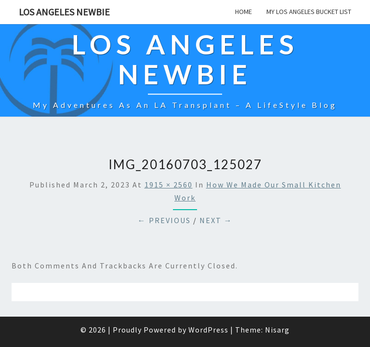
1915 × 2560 (169, 160)
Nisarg (277, 305)
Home (243, 11)
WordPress (208, 305)
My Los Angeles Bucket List (308, 11)
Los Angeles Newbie (64, 12)
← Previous (164, 196)
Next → (216, 196)
